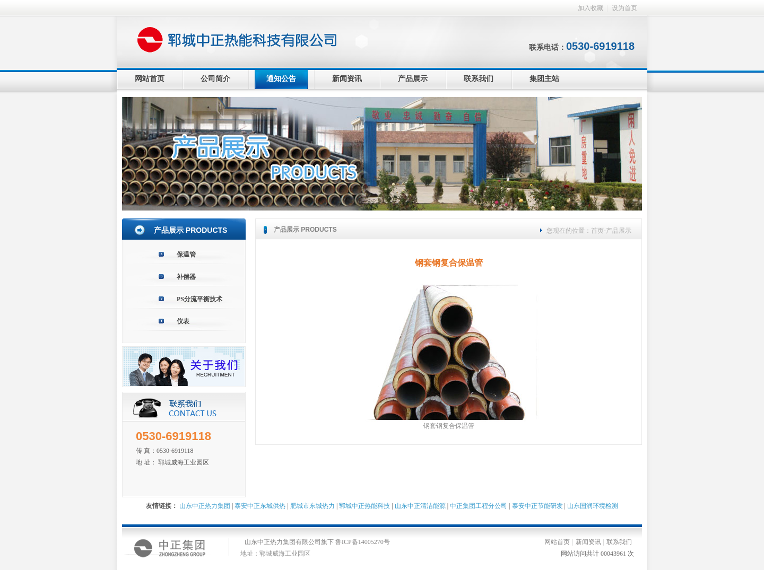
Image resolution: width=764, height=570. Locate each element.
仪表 (183, 321)
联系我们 (478, 79)
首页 (597, 230)
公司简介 (215, 79)
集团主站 (544, 79)
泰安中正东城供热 (260, 506)
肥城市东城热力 (312, 506)
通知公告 (281, 79)
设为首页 (624, 8)
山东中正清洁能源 (420, 506)
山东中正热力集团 (204, 506)
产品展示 (413, 79)
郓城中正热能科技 (364, 506)
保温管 (186, 254)
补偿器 (186, 276)
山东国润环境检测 (592, 506)
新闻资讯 (347, 79)
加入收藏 (590, 8)
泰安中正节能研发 (537, 506)
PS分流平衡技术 (199, 299)
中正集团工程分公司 (478, 506)
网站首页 (149, 79)
